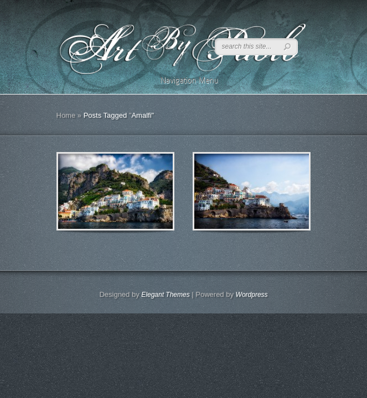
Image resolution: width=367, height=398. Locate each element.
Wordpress (252, 294)
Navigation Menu (182, 80)
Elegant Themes (165, 294)
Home (66, 115)
